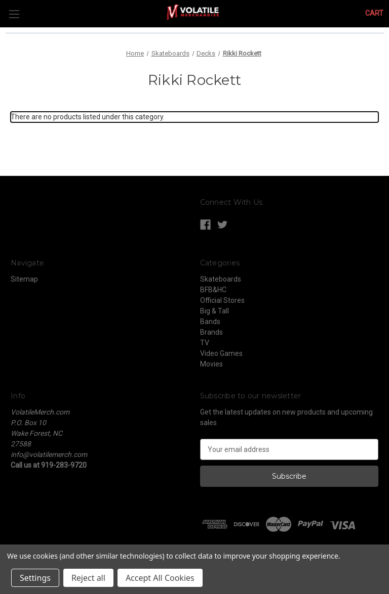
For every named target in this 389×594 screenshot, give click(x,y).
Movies (211, 364)
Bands (210, 321)
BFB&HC (213, 290)
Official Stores (222, 300)
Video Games (221, 353)
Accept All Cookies (160, 577)
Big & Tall (214, 311)
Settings (35, 577)
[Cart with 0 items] (374, 13)
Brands (211, 332)
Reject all (88, 577)
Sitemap (24, 279)
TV (204, 343)
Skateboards (220, 279)
